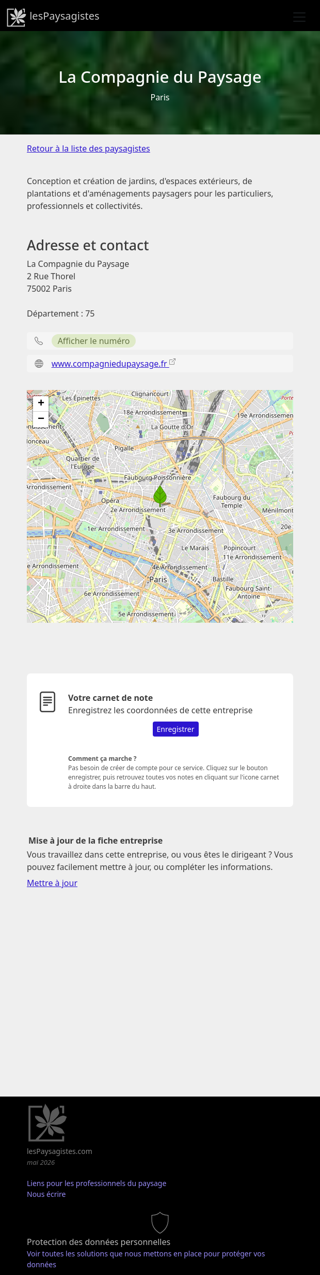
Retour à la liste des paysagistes (88, 148)
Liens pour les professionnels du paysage (96, 1183)
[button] (160, 496)
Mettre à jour (52, 883)
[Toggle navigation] (299, 17)
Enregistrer (176, 729)
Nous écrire (46, 1194)
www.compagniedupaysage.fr (110, 363)
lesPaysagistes (53, 17)
